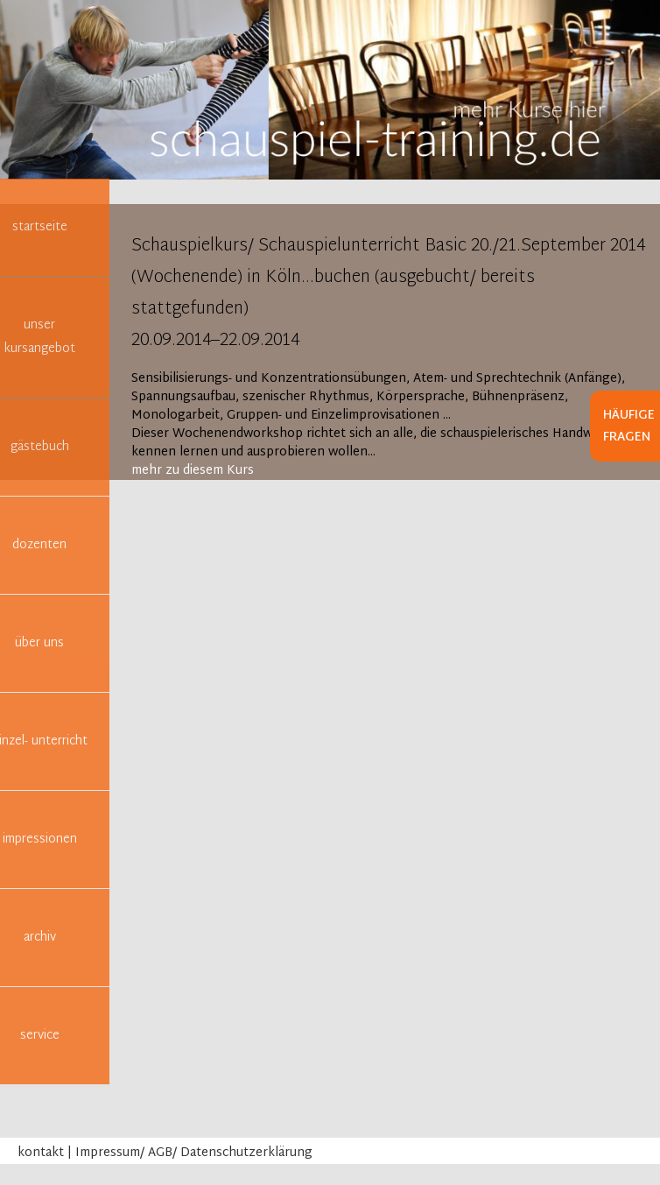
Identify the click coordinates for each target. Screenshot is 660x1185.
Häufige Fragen (629, 426)
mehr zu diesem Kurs (192, 471)
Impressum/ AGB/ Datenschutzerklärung (193, 1153)
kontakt (41, 1153)
